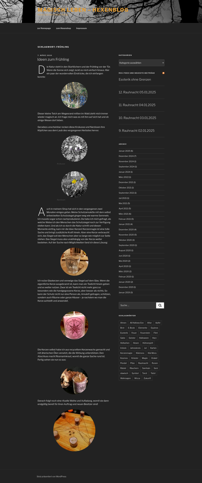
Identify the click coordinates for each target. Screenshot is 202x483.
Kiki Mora (152, 353)
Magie (145, 358)
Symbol (135, 373)
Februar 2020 (125, 276)
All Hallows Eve (137, 323)
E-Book (131, 328)
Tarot (144, 373)
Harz (154, 338)
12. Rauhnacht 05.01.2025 (137, 92)
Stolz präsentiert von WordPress (51, 476)
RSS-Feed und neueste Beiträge (137, 73)
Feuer (134, 333)
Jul (145, 348)
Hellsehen (124, 343)
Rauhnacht (143, 363)
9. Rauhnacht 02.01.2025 (137, 130)
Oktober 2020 (125, 240)
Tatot (153, 373)
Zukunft (147, 378)
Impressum (81, 28)
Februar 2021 (125, 219)
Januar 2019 (124, 292)
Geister (132, 338)
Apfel (157, 323)
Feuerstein (145, 333)
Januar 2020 (124, 282)
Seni (156, 368)
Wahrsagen (125, 378)
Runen (155, 363)
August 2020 (125, 250)
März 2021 (123, 214)
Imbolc (123, 348)
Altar (149, 323)
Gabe (122, 338)
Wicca (137, 378)
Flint (156, 333)
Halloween (144, 338)
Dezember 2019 (126, 287)
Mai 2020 (123, 261)
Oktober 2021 (125, 187)
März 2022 (124, 177)
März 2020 (124, 271)
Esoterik (124, 333)
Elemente (142, 328)
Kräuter (134, 358)
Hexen (136, 343)
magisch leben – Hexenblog (83, 10)
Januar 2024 (124, 172)
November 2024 (126, 161)
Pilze (132, 363)
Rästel (123, 368)
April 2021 (123, 208)
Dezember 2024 (126, 156)
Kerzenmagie (126, 353)
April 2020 (124, 266)
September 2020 (127, 245)
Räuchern (134, 368)
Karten (153, 348)
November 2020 (126, 235)
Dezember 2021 (126, 182)
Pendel (123, 363)
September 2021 (126, 193)
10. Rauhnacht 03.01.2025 (137, 118)
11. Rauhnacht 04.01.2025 (137, 105)
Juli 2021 (123, 198)
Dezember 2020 (126, 229)
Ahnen (123, 323)
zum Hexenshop (63, 28)
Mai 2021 (123, 203)
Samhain (146, 368)
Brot (122, 328)
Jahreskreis (135, 348)
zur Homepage (44, 28)
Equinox (154, 328)
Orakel (154, 358)
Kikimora (140, 353)
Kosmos (124, 358)
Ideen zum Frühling (53, 59)
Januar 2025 (124, 151)
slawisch (124, 373)
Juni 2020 (123, 256)
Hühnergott (148, 343)
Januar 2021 (124, 224)
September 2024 (127, 166)
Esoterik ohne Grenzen (135, 79)
